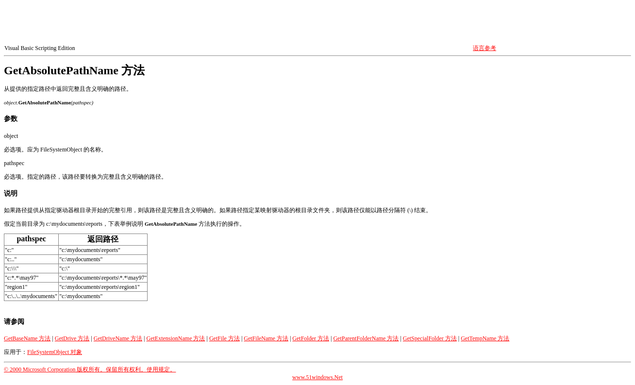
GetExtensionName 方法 (176, 338)
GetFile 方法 (224, 338)
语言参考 (484, 48)
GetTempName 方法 (485, 338)
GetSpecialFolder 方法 (430, 338)
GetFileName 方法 (266, 338)
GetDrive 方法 (72, 338)
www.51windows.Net (317, 377)
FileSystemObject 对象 (54, 352)
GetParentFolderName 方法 (366, 338)
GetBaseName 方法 (27, 338)
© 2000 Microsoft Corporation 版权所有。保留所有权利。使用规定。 (90, 369)
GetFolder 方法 (310, 338)
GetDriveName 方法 (118, 338)
